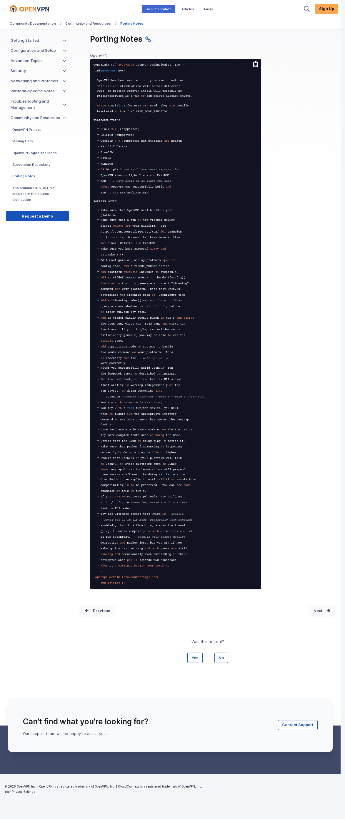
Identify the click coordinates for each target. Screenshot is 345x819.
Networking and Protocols (38, 80)
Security (38, 70)
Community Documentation (33, 23)
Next (318, 610)
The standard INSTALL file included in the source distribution (33, 194)
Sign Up (326, 8)
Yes (195, 657)
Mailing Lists (22, 141)
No (221, 657)
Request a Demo (37, 216)
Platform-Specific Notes (38, 90)
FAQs (208, 9)
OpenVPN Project (26, 130)
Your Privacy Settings (19, 791)
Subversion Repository (31, 165)
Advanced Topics (38, 60)
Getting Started (38, 40)
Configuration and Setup (38, 50)
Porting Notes (23, 176)
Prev (97, 610)
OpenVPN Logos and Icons (34, 153)
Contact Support (298, 724)
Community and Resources (88, 23)
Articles (187, 9)
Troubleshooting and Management (38, 104)
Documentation (158, 9)
